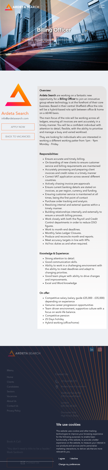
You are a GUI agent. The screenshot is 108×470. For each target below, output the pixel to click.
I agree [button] (61, 459)
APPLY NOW (18, 127)
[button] (101, 5)
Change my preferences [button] (69, 464)
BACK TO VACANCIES (17, 136)
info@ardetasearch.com (15, 118)
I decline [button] (74, 459)
